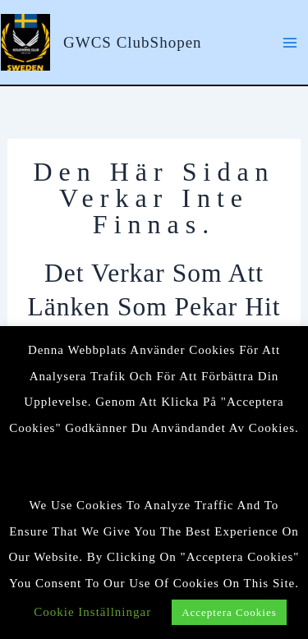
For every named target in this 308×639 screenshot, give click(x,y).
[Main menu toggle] (290, 42)
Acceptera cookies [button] (229, 612)
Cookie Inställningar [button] (92, 611)
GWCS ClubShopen (132, 42)
